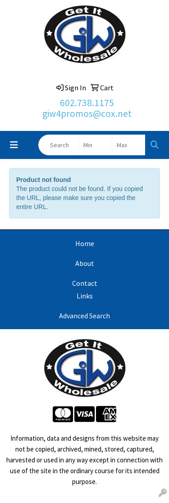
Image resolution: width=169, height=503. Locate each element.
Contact (84, 283)
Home (84, 243)
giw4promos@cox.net (87, 113)
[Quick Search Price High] (129, 145)
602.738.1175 (87, 103)
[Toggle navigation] (14, 145)
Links (85, 295)
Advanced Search (84, 315)
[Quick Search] (58, 145)
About (84, 263)
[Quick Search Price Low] (95, 145)
